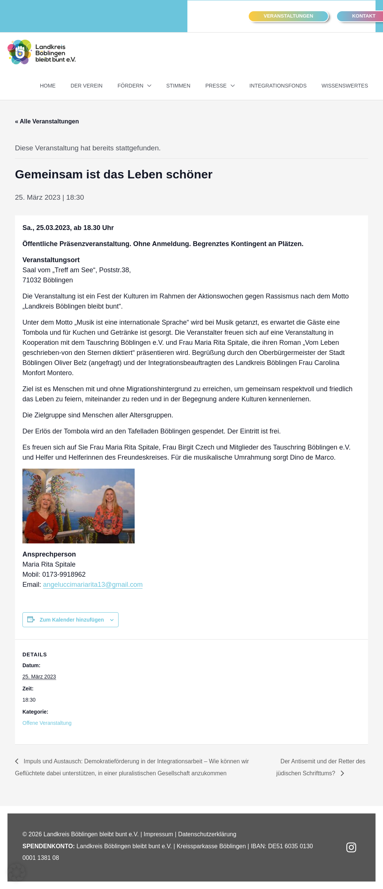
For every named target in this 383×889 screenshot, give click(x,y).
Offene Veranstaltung (46, 723)
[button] (288, 16)
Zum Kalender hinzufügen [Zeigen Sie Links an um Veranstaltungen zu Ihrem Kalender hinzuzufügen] (72, 619)
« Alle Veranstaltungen (47, 121)
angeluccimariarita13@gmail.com (93, 584)
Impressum (158, 834)
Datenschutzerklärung (207, 834)
